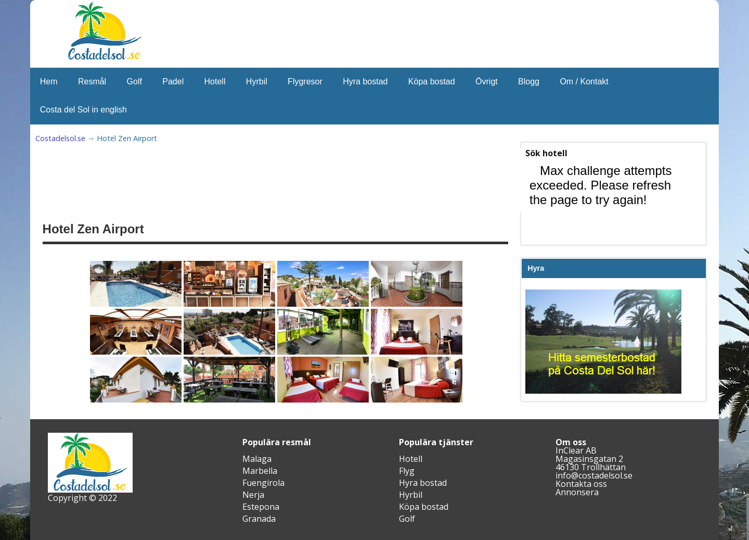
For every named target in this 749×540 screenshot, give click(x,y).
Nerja (253, 494)
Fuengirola (263, 482)
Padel (173, 81)
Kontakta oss (581, 483)
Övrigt (486, 81)
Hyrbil (256, 81)
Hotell (215, 81)
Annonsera (577, 492)
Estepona (260, 506)
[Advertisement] (298, 180)
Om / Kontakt (584, 81)
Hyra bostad (365, 81)
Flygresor (305, 81)
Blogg (528, 81)
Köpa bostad (431, 81)
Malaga (257, 458)
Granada (259, 518)
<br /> (603, 198)
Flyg (407, 470)
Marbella (259, 470)
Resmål (92, 81)
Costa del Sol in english (83, 109)
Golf (134, 81)
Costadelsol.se (60, 138)
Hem (49, 81)
